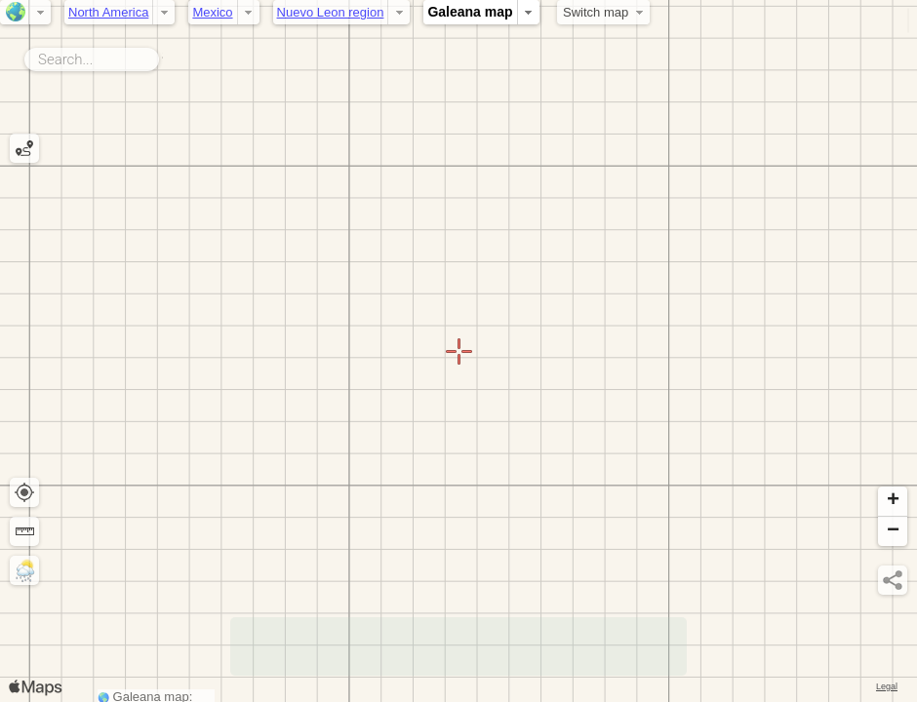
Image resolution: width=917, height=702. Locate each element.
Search (162, 55)
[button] (892, 502)
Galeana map (469, 12)
